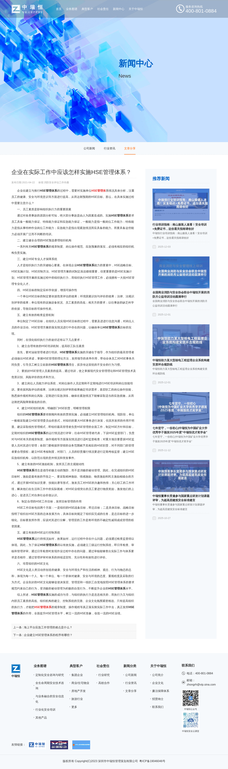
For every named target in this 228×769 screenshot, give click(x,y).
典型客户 (76, 666)
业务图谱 (40, 666)
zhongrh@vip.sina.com (201, 684)
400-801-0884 (204, 673)
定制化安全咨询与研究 (49, 675)
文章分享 (130, 148)
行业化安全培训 (45, 709)
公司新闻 (89, 148)
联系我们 (158, 707)
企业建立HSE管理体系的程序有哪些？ (48, 635)
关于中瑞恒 (158, 666)
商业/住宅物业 (80, 683)
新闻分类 (129, 666)
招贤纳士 (158, 699)
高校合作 (104, 683)
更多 (74, 707)
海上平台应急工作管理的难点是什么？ (48, 627)
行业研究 (104, 675)
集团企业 (77, 675)
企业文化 (158, 683)
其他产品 (41, 717)
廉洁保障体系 (160, 691)
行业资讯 (109, 148)
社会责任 (103, 666)
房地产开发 (78, 691)
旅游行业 (77, 699)
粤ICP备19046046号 (152, 761)
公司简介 (158, 675)
